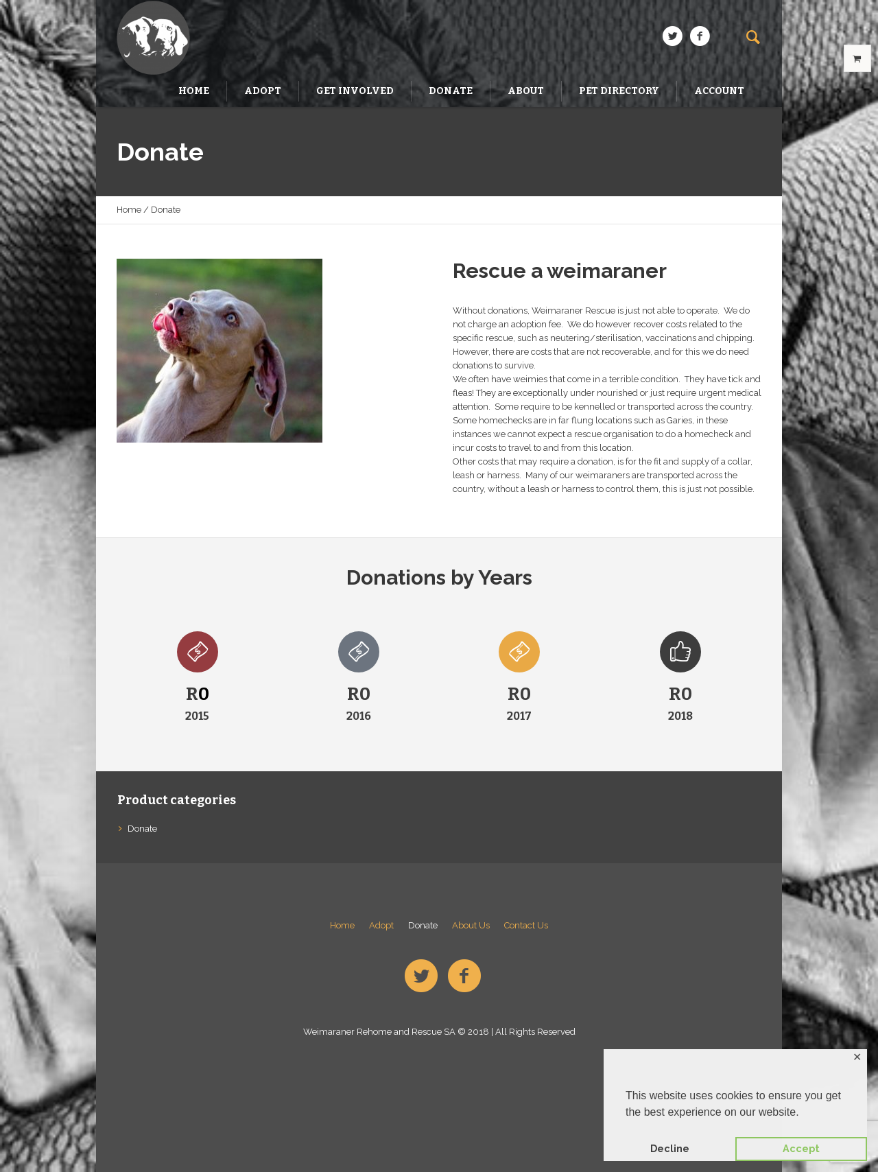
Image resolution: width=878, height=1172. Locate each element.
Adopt (381, 925)
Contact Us (526, 925)
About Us (471, 925)
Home (129, 209)
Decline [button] (669, 1148)
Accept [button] (801, 1148)
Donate (142, 828)
